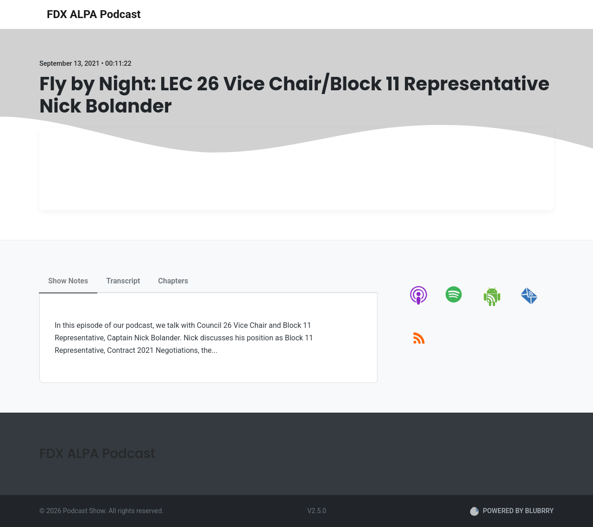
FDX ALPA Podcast (94, 14)
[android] (492, 304)
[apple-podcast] (419, 304)
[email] (529, 304)
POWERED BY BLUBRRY (512, 511)
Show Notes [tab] (68, 280)
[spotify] (455, 304)
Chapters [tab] (173, 280)
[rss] (419, 348)
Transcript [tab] (123, 280)
